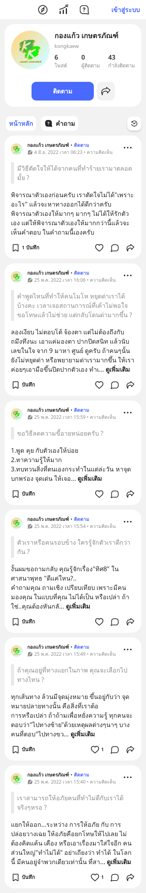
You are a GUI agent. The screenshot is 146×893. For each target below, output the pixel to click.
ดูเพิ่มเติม (118, 369)
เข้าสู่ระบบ (125, 9)
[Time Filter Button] (134, 123)
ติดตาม (62, 91)
